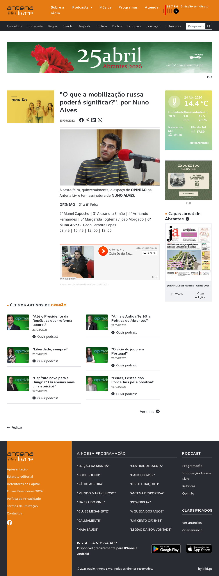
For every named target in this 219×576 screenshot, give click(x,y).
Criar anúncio (192, 530)
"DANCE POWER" (142, 475)
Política (117, 26)
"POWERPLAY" (140, 502)
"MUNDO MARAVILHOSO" (96, 493)
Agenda (152, 7)
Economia (134, 26)
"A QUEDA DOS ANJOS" (147, 511)
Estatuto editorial (20, 476)
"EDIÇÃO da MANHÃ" (93, 466)
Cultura (101, 26)
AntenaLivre (65, 284)
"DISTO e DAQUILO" (144, 484)
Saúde (68, 26)
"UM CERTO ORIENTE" (146, 520)
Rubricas (188, 486)
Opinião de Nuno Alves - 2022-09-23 (91, 284)
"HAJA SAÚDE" (87, 529)
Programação (192, 466)
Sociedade (35, 26)
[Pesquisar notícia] (195, 26)
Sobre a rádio (57, 10)
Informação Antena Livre (196, 476)
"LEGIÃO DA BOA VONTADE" (150, 529)
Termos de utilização (22, 506)
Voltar (14, 427)
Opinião (188, 493)
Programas (128, 7)
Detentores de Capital (23, 484)
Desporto (84, 26)
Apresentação (17, 469)
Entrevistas (173, 26)
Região (53, 26)
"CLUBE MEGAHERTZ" (93, 511)
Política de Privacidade (24, 498)
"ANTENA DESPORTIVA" (147, 493)
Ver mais (150, 411)
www (177, 294)
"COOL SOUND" (88, 475)
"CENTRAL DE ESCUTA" (146, 466)
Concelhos (14, 26)
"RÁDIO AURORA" (90, 484)
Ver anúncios (192, 523)
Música (106, 7)
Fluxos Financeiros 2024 (25, 491)
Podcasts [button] (81, 7)
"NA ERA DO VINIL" (91, 502)
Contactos (14, 513)
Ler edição (200, 295)
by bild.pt (205, 569)
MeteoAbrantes (199, 142)
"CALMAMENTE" (89, 520)
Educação (153, 26)
